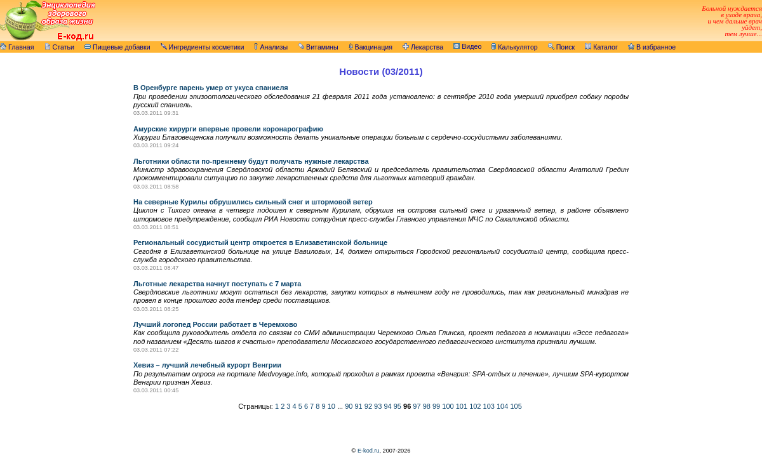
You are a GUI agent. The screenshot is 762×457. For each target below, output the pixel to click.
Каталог (601, 47)
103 (489, 406)
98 (427, 406)
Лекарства (423, 47)
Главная (17, 47)
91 (358, 406)
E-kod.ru (369, 450)
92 (368, 406)
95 (397, 406)
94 (387, 406)
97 (416, 406)
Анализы (271, 47)
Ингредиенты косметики (202, 47)
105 (515, 406)
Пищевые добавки (117, 47)
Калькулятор (514, 47)
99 (436, 406)
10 (331, 406)
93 (378, 406)
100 (447, 406)
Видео (467, 46)
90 (348, 406)
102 (475, 406)
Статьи (59, 47)
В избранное (652, 47)
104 (502, 406)
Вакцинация (370, 47)
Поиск (561, 47)
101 (461, 406)
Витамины (318, 47)
